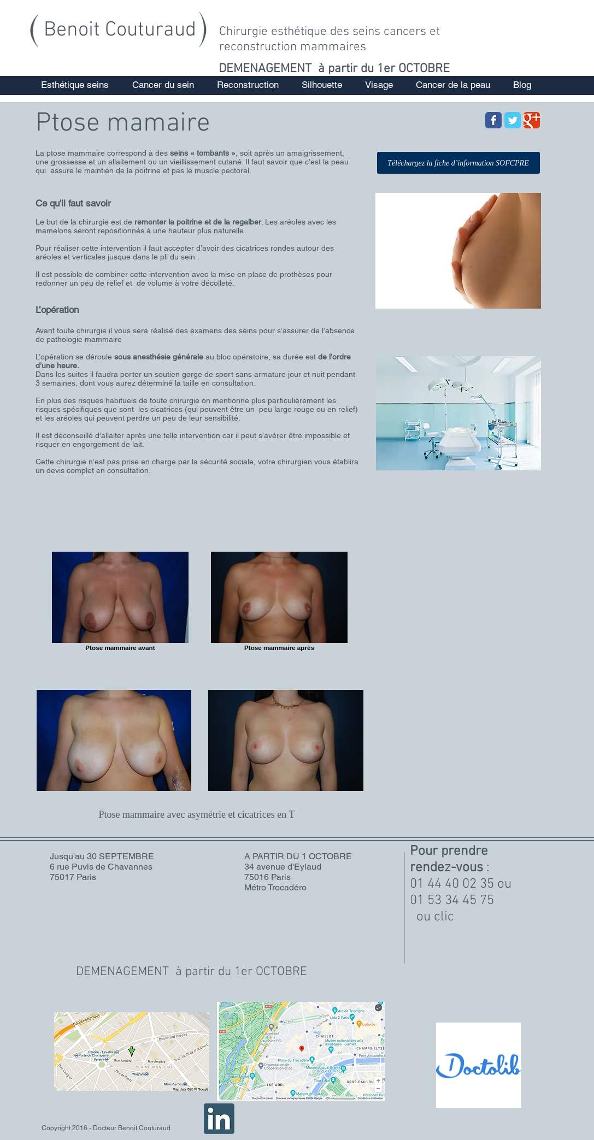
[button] (75, 85)
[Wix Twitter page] (512, 120)
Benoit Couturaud (120, 30)
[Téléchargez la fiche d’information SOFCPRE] (458, 163)
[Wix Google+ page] (532, 120)
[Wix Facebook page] (493, 120)
